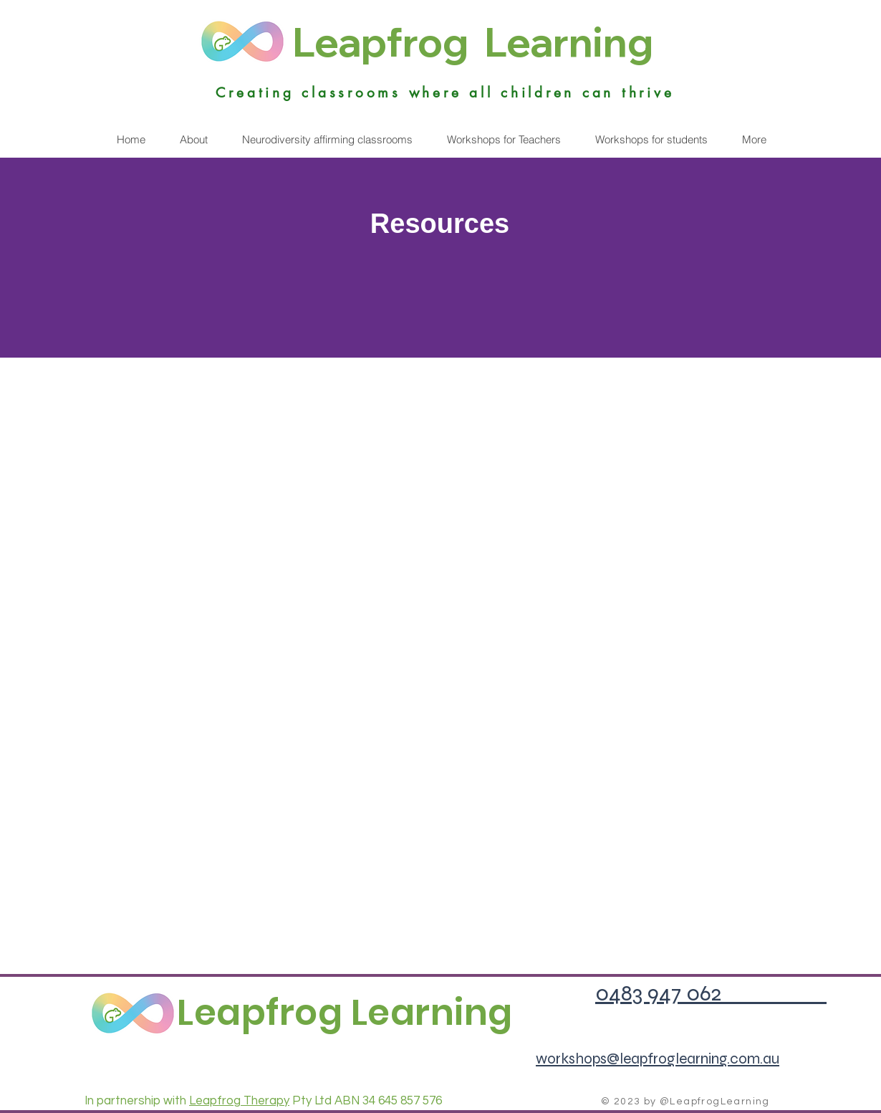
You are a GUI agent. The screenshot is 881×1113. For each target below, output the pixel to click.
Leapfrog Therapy (239, 1100)
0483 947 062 (711, 993)
